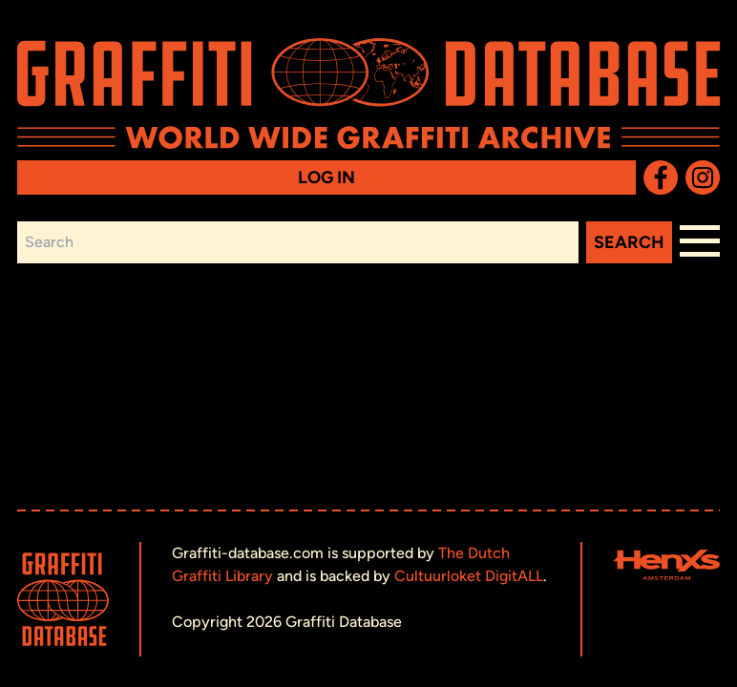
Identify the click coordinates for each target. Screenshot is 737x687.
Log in (326, 177)
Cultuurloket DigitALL (468, 576)
